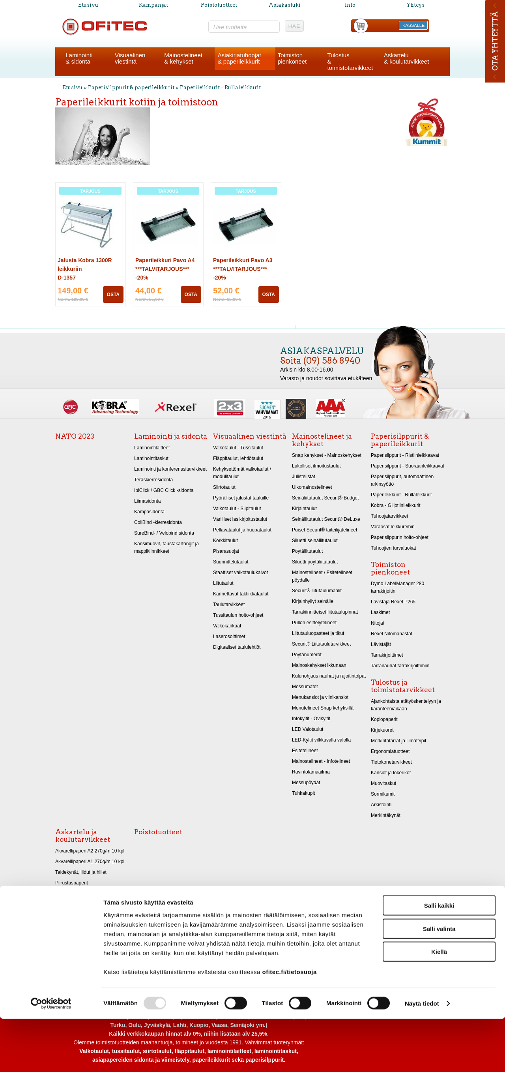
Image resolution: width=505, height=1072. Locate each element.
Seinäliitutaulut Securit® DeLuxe (326, 519)
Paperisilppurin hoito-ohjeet (399, 537)
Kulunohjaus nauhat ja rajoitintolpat (329, 676)
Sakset (62, 936)
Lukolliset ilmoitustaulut (316, 466)
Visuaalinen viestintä (249, 436)
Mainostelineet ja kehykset (322, 440)
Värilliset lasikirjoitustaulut (240, 519)
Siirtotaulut (224, 487)
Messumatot (305, 686)
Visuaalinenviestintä (130, 58)
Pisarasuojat (226, 551)
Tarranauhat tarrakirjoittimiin (400, 665)
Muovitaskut (383, 783)
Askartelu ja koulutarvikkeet (82, 835)
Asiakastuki (285, 5)
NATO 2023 (74, 436)
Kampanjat (153, 5)
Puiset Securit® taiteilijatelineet (324, 530)
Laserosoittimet (229, 636)
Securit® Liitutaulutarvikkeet (321, 644)
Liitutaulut (223, 583)
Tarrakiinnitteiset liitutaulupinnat (325, 612)
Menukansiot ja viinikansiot (320, 697)
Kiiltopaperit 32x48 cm (78, 915)
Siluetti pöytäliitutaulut (315, 562)
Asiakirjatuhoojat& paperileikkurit (239, 58)
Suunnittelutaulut (231, 562)
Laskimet (380, 612)
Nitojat (377, 623)
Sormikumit (383, 794)
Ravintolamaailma (311, 772)
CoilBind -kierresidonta (158, 522)
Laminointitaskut (151, 458)
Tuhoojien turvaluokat (393, 548)
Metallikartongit (71, 904)
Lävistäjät (381, 644)
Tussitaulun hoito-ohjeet (238, 615)
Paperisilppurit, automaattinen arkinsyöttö (402, 480)
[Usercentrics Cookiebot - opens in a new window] (51, 1057)
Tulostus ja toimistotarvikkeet (403, 686)
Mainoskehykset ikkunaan (319, 665)
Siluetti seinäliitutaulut (315, 540)
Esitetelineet (305, 750)
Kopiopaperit (384, 719)
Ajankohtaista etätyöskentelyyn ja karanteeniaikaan (406, 705)
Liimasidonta (147, 501)
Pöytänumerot (307, 654)
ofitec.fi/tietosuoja (289, 1024)
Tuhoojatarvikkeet (389, 516)
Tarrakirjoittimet (387, 655)
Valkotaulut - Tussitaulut (238, 448)
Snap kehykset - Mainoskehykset (326, 455)
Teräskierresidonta (153, 479)
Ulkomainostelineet (312, 487)
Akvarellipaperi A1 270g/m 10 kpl (89, 861)
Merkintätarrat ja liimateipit (398, 740)
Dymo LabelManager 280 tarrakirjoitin (397, 587)
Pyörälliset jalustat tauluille (241, 498)
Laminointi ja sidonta (170, 436)
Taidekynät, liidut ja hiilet (81, 872)
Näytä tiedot (422, 1056)
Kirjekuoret (382, 730)
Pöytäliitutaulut (307, 551)
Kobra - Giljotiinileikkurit (396, 505)
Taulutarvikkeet (229, 604)
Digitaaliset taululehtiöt (236, 647)
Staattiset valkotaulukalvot (240, 572)
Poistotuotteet (219, 5)
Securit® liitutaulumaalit (317, 590)
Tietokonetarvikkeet (391, 762)
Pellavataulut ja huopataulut (242, 530)
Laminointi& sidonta (78, 58)
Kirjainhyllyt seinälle (312, 601)
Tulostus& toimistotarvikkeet (350, 61)
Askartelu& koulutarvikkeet (406, 58)
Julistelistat (303, 476)
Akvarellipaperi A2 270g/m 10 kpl (89, 851)
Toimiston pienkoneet (390, 568)
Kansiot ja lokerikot (391, 772)
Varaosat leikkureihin (393, 526)
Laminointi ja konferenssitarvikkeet (170, 469)
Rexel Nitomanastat (391, 633)
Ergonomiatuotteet (390, 751)
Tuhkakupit (303, 793)
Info (350, 5)
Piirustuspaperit (71, 883)
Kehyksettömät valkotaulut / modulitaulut (242, 472)
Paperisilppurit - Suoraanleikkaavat (407, 466)
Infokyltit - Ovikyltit (311, 718)
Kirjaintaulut (304, 508)
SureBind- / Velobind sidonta (164, 533)
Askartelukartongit (74, 893)
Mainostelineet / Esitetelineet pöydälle (322, 576)
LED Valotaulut (307, 729)
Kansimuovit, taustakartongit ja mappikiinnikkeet (166, 547)
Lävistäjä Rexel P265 (393, 602)
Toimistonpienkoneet (292, 58)
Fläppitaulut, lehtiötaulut (238, 458)
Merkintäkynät (385, 815)
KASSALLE (413, 25)
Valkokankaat (227, 626)
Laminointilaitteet (152, 448)
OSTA (113, 294)
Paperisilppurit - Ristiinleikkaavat (405, 455)
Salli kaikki (439, 958)
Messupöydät (306, 782)
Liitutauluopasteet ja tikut (318, 633)
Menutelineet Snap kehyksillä (323, 708)
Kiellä (439, 1004)
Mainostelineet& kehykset (183, 58)
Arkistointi (381, 804)
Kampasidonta (149, 511)
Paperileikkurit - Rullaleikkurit (220, 87)
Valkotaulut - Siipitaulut (237, 508)
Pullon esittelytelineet (314, 622)
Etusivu (88, 5)
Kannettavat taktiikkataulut (240, 594)
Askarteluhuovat (72, 925)
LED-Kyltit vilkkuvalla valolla (321, 740)
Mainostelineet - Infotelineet (321, 761)
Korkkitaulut (225, 540)
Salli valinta (439, 981)
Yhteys (415, 5)
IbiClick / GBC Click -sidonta (163, 490)
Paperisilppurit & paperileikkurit (132, 87)
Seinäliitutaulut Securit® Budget (325, 498)
